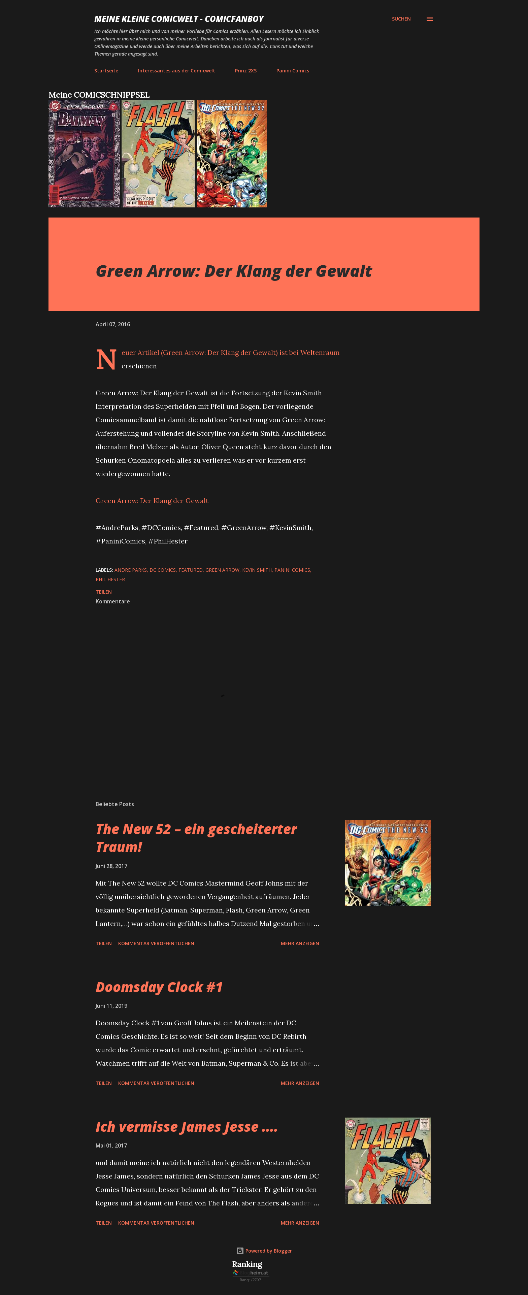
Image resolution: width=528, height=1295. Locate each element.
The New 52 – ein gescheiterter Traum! (196, 838)
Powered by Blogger (264, 1251)
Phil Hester (110, 579)
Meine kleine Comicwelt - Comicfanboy (179, 18)
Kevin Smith (257, 570)
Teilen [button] (104, 592)
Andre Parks (130, 570)
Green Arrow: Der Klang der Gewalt (152, 500)
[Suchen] (401, 19)
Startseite (106, 70)
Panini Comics (292, 70)
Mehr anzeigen (300, 943)
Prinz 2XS (246, 70)
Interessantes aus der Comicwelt (176, 70)
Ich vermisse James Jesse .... (187, 1126)
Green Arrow (222, 570)
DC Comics (163, 570)
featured (190, 570)
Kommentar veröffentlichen (156, 943)
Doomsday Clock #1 (159, 986)
